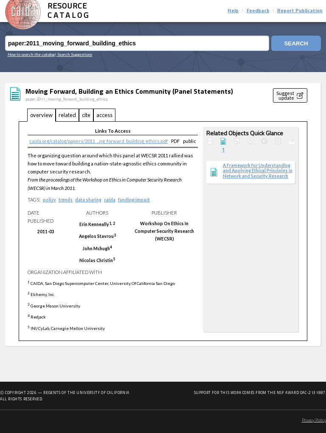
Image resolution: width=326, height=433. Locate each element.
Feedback (258, 11)
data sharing (88, 199)
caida (109, 199)
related (67, 115)
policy (49, 199)
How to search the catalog (31, 54)
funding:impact (134, 199)
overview (41, 115)
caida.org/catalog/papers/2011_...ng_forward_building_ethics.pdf (98, 141)
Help (233, 11)
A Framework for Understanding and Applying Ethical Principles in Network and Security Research (257, 171)
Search (296, 43)
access (104, 115)
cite (86, 115)
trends (66, 199)
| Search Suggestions (73, 54)
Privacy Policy (314, 420)
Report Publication (300, 11)
